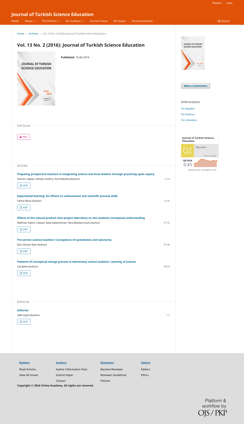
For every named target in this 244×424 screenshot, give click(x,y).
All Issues (119, 21)
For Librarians (189, 120)
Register (217, 3)
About (29, 21)
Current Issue (98, 21)
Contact (61, 380)
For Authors (73, 21)
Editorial (22, 310)
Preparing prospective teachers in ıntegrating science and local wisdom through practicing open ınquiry (85, 174)
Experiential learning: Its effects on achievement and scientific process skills (67, 196)
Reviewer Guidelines (113, 375)
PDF (22, 137)
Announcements (142, 21)
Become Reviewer (111, 369)
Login (229, 3)
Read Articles (27, 369)
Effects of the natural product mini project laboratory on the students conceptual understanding (81, 218)
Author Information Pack (71, 369)
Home (15, 21)
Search (224, 21)
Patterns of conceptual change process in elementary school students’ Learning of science (76, 261)
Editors (145, 369)
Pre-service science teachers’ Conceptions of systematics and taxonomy (64, 240)
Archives (33, 33)
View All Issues (28, 375)
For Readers (188, 108)
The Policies (50, 21)
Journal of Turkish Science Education (52, 14)
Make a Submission (195, 85)
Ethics (145, 375)
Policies (105, 380)
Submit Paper (64, 375)
